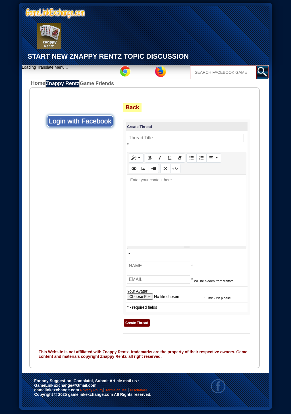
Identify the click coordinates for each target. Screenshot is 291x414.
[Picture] (144, 170)
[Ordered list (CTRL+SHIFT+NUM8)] (201, 159)
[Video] (154, 170)
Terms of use (133, 392)
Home (39, 85)
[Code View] (175, 170)
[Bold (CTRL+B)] (150, 159)
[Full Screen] (165, 170)
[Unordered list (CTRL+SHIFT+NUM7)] (191, 159)
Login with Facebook (80, 122)
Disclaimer (47, 398)
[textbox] (186, 211)
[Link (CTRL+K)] (134, 170)
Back (132, 109)
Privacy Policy (97, 392)
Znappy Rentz (64, 85)
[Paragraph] (213, 159)
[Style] (136, 159)
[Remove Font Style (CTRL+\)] (180, 159)
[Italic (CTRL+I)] (160, 159)
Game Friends (97, 85)
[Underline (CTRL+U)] (170, 159)
